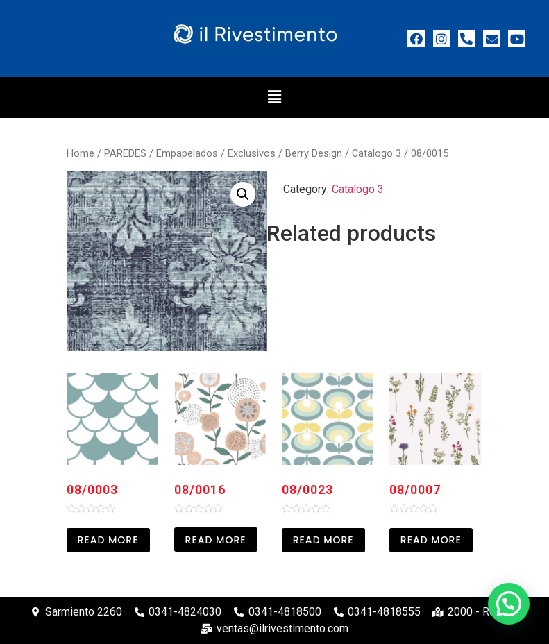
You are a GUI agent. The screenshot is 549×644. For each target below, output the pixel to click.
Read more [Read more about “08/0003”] (108, 540)
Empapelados (187, 153)
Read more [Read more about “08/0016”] (215, 540)
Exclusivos (252, 153)
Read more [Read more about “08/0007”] (431, 540)
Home (80, 153)
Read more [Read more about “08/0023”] (323, 540)
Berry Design (313, 153)
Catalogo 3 (376, 153)
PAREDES (125, 153)
